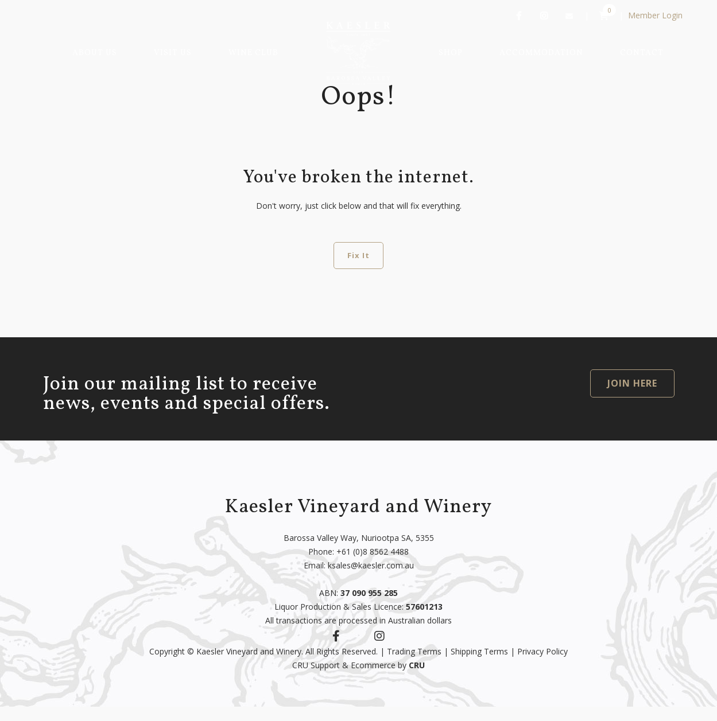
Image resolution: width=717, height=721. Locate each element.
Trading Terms (414, 651)
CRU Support (316, 665)
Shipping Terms (479, 651)
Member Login (655, 15)
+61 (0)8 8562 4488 (372, 551)
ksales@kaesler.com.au (371, 565)
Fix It (358, 255)
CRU (417, 665)
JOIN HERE (632, 383)
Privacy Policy (542, 651)
